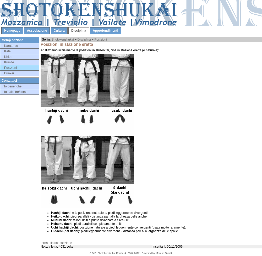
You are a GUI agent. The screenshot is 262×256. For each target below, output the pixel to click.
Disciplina (78, 30)
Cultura (59, 30)
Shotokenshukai (63, 39)
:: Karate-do (10, 46)
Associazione (37, 30)
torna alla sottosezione (56, 243)
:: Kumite (8, 62)
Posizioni (100, 39)
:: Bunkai (8, 73)
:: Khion (7, 57)
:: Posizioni (9, 68)
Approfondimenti (105, 30)
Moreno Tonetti (164, 253)
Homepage (12, 30)
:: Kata (6, 51)
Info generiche (11, 86)
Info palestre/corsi (14, 92)
